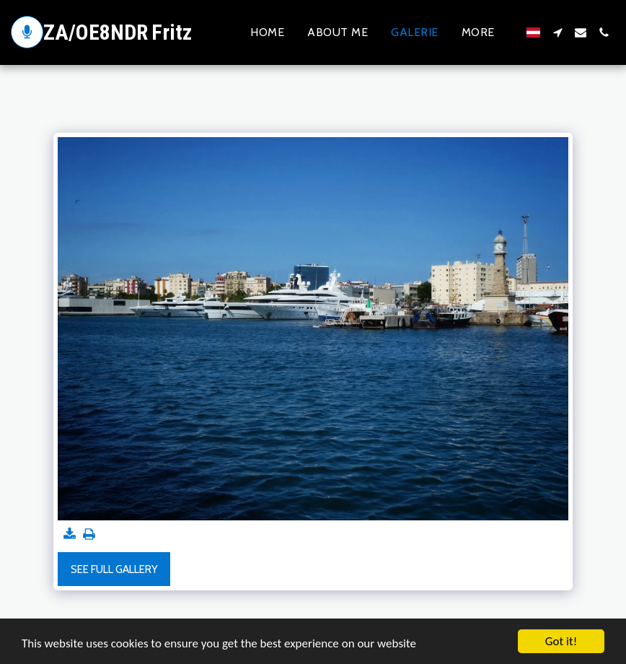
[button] (557, 32)
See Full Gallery (114, 569)
